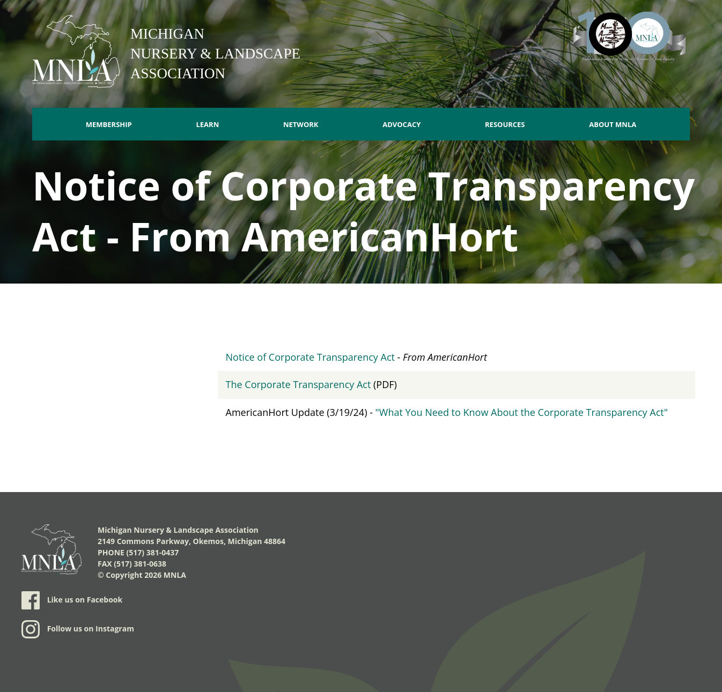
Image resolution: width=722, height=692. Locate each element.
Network (301, 124)
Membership (109, 124)
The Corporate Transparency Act (298, 384)
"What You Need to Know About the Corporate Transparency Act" (521, 412)
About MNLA (612, 124)
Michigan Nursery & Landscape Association (215, 53)
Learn (207, 124)
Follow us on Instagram (77, 629)
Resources (505, 124)
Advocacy (401, 124)
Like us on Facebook (71, 600)
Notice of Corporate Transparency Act (310, 357)
